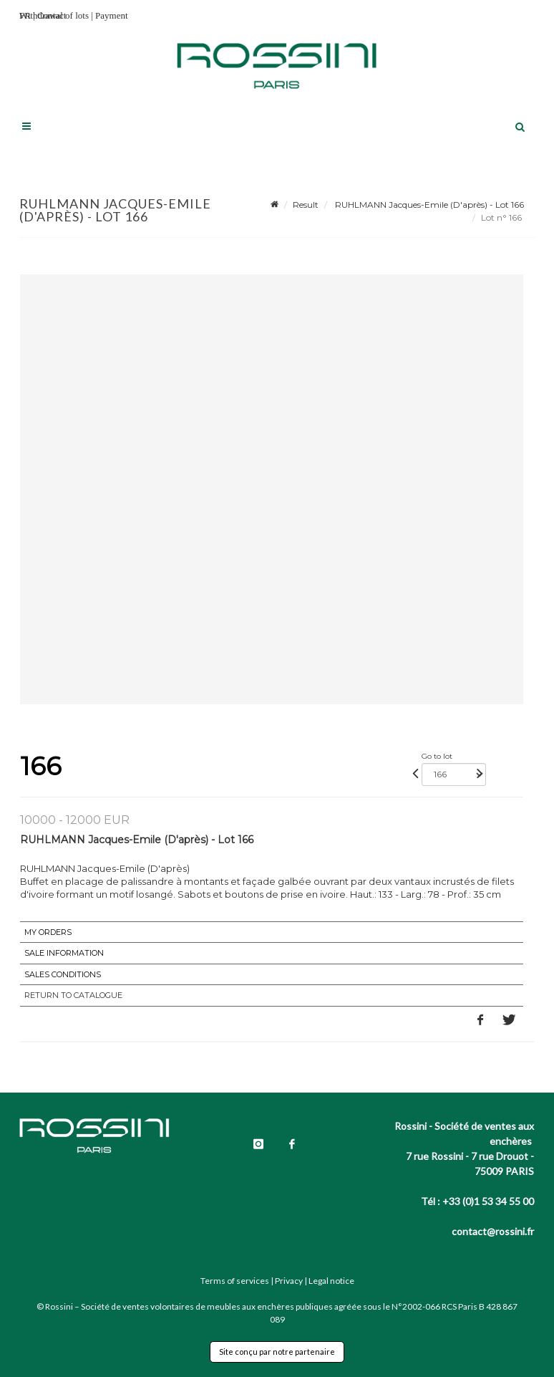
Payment (111, 15)
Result (306, 204)
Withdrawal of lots (54, 15)
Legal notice (331, 1280)
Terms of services (234, 1280)
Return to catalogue (73, 995)
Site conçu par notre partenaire (277, 1351)
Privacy (289, 1280)
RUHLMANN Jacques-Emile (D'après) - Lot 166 (428, 204)
